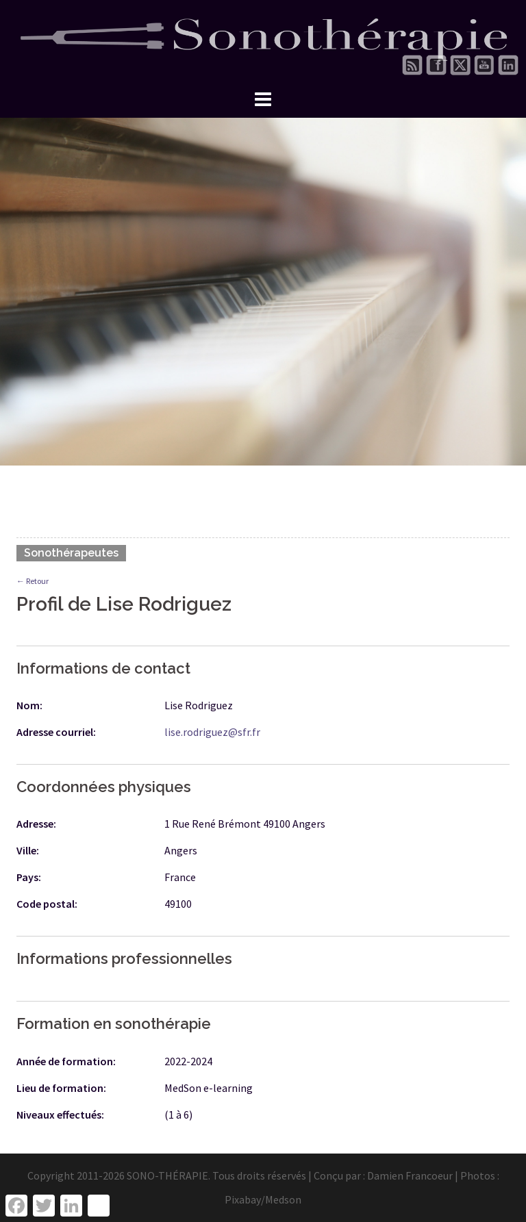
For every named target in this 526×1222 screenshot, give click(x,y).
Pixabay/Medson (263, 1199)
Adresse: (36, 823)
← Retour (32, 581)
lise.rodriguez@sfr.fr (212, 732)
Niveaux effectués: (60, 1114)
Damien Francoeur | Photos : (433, 1175)
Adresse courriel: (56, 732)
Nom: (29, 705)
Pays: (28, 877)
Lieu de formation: (61, 1088)
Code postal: (46, 904)
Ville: (27, 850)
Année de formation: (66, 1061)
